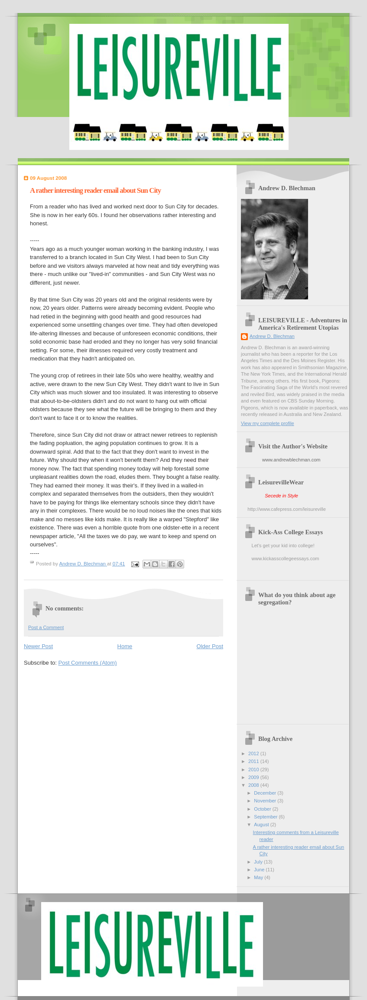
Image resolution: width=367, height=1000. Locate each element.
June (260, 869)
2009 (254, 777)
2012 (254, 753)
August (262, 824)
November (265, 800)
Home (125, 646)
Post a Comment (46, 627)
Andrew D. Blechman (272, 336)
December (265, 792)
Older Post (210, 646)
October (263, 809)
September (266, 816)
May (259, 877)
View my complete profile (267, 423)
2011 (254, 761)
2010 (254, 769)
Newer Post (38, 646)
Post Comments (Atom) (87, 662)
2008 (254, 785)
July (259, 861)
